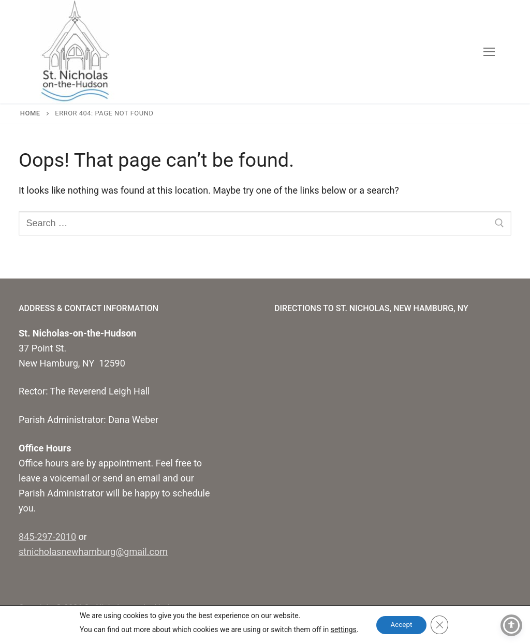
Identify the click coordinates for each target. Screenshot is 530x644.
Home (30, 113)
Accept (401, 625)
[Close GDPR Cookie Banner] (441, 625)
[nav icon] (489, 52)
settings (341, 629)
